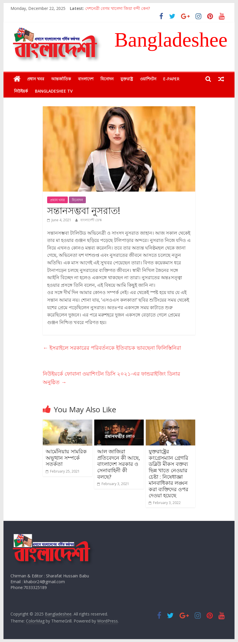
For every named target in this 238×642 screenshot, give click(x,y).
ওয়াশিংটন (148, 79)
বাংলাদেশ (85, 79)
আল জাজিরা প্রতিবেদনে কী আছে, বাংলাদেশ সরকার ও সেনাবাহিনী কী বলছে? (118, 464)
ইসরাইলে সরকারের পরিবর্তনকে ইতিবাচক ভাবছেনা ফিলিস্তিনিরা (112, 347)
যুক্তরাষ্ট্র (126, 79)
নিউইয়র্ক (21, 91)
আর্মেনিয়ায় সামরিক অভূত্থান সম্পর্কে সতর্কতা (66, 457)
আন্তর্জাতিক (61, 79)
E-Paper (171, 79)
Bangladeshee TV (54, 91)
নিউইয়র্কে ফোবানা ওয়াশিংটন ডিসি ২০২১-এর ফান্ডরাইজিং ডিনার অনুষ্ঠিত (111, 377)
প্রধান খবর (35, 79)
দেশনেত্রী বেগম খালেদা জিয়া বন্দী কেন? (117, 8)
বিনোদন (106, 79)
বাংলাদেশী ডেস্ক (91, 219)
